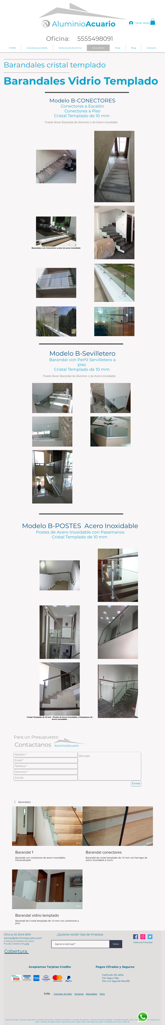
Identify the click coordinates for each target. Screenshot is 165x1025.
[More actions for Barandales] (23, 802)
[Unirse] (115, 944)
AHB (26, 943)
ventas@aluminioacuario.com (23, 938)
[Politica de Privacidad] (142, 942)
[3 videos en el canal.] (82, 865)
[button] (152, 21)
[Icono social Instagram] (142, 936)
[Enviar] (136, 783)
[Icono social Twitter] (150, 936)
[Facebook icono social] (135, 936)
